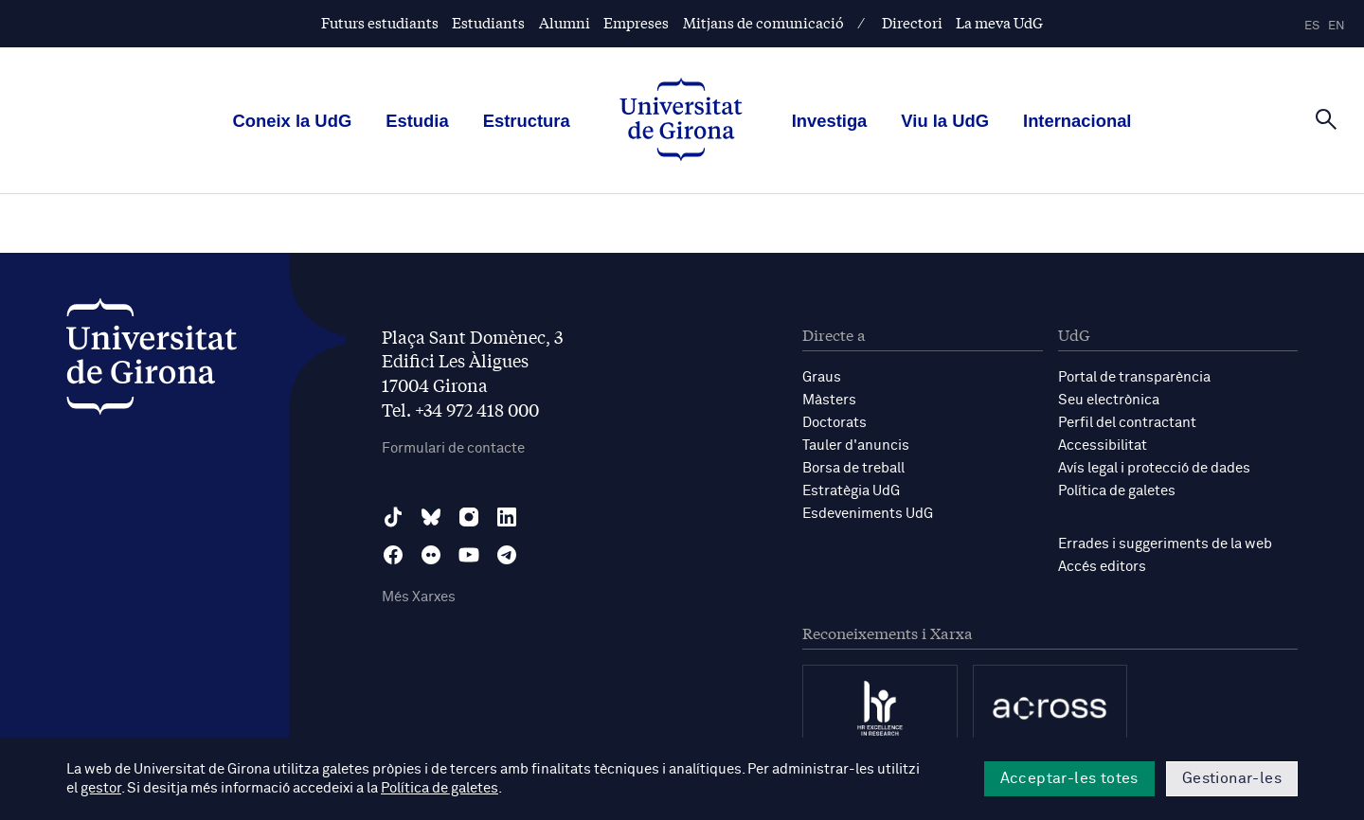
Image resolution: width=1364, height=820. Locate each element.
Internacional (1077, 121)
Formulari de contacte (453, 448)
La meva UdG (999, 22)
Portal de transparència (1134, 377)
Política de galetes (1117, 491)
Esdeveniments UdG (867, 514)
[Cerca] (1326, 119)
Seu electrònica (1108, 400)
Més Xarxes (419, 597)
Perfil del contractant (1127, 423)
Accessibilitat (1102, 445)
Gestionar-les (1232, 778)
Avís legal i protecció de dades (1154, 468)
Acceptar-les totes (1069, 778)
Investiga (830, 121)
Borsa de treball (853, 468)
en (1336, 26)
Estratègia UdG (851, 491)
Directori (912, 22)
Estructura (526, 121)
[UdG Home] (681, 121)
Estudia (417, 121)
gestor (101, 788)
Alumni (564, 22)
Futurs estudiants (380, 22)
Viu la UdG (945, 121)
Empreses (636, 22)
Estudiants (488, 22)
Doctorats (834, 423)
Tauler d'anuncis (855, 445)
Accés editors (1102, 567)
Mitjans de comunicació (763, 22)
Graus (821, 377)
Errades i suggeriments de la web (1165, 544)
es (1311, 26)
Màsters (829, 400)
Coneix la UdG (292, 121)
